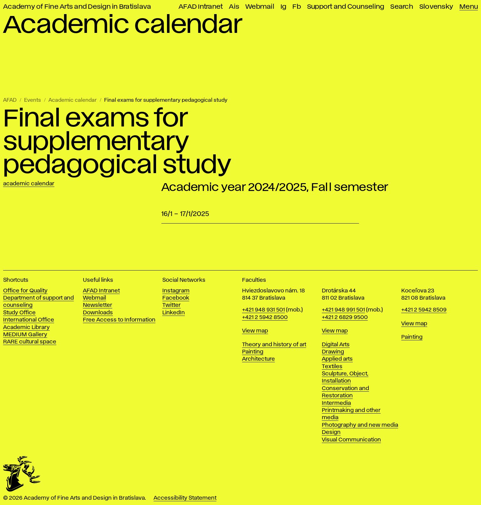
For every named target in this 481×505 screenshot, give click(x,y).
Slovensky (436, 7)
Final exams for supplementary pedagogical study (165, 100)
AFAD (10, 100)
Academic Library (26, 327)
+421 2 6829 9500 (345, 317)
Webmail (260, 7)
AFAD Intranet (201, 7)
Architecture (258, 359)
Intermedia (336, 403)
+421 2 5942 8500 (265, 317)
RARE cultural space (29, 341)
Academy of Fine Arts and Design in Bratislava (77, 7)
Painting (252, 351)
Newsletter (97, 305)
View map (255, 330)
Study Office (19, 312)
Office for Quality (25, 290)
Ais (234, 7)
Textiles (332, 366)
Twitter (171, 305)
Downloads (98, 312)
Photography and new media (360, 425)
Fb (296, 7)
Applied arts (337, 359)
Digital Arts (336, 344)
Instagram (176, 290)
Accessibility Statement (185, 498)
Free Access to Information (119, 319)
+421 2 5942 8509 (424, 309)
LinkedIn (173, 312)
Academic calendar (72, 100)
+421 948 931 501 (263, 309)
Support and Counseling (345, 7)
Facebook (175, 298)
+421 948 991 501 (343, 309)
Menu (468, 7)
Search (401, 7)
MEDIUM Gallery (25, 334)
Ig (283, 7)
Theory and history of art (274, 344)
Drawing (333, 351)
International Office (28, 319)
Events (32, 100)
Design (331, 432)
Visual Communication (351, 439)
